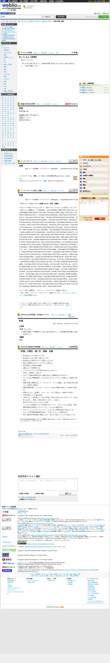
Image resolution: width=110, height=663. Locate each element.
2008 (67, 274)
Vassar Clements (27, 251)
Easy (30, 215)
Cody (62, 251)
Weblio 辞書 (99, 1)
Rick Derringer (45, 234)
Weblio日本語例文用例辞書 (30, 347)
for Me (30, 239)
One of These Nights (49, 249)
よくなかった (52, 370)
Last (41, 271)
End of (36, 220)
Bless (58, 276)
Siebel (23, 220)
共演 (44, 181)
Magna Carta (73, 254)
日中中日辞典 (34, 1)
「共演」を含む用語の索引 (28, 497)
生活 (5, 71)
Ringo (57, 244)
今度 (35, 358)
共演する (36, 365)
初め (62, 410)
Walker (55, 210)
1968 (60, 210)
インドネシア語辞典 (93, 593)
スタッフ (26, 412)
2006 (55, 274)
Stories (62, 234)
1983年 (35, 385)
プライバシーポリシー (14, 587)
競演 (44, 433)
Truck (40, 212)
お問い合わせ (51, 580)
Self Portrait (63, 220)
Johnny (70, 247)
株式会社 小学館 (22, 512)
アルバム (36, 207)
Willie (57, 237)
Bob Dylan (72, 220)
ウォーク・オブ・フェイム (46, 407)
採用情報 (70, 584)
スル (27, 63)
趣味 (5, 76)
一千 (29, 115)
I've (36, 261)
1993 (45, 269)
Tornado (38, 244)
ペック (25, 405)
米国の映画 (26, 387)
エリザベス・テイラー (54, 378)
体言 (19, 21)
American (33, 234)
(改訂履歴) (40, 520)
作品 (69, 382)
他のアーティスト (51, 207)
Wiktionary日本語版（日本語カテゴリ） (35, 315)
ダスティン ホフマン (39, 363)
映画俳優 (36, 378)
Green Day (52, 259)
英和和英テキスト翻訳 (29, 476)
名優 (30, 66)
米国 (24, 382)
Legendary (25, 286)
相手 (28, 395)
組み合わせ (39, 395)
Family (35, 276)
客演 (35, 433)
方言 (5, 88)
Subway (38, 232)
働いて (38, 397)
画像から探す (31, 582)
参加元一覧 (105, 13)
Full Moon (57, 242)
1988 (23, 266)
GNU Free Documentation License (49, 518)
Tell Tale (28, 274)
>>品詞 (62, 435)
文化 (5, 69)
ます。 (50, 400)
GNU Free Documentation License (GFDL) (41, 523)
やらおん (85, 163)
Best (67, 261)
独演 (47, 433)
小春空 (85, 169)
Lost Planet (73, 251)
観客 (44, 375)
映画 (24, 332)
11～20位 (91, 160)
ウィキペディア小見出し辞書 (31, 190)
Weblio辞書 (25, 521)
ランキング (51, 52)
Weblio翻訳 (91, 586)
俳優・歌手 (50, 63)
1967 (40, 286)
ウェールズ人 (27, 378)
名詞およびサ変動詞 (28, 21)
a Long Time (64, 254)
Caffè (60, 284)
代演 (38, 433)
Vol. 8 (22, 274)
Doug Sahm (46, 244)
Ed (48, 212)
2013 (65, 281)
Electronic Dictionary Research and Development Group (74, 570)
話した (57, 400)
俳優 (35, 332)
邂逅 (84, 172)
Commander (57, 251)
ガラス (28, 402)
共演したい (37, 355)
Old (66, 229)
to (73, 259)
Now (71, 212)
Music (23, 224)
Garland (25, 237)
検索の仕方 (11, 582)
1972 (44, 227)
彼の (75, 405)
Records (74, 229)
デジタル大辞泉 (26, 52)
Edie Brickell (39, 269)
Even (45, 259)
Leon (22, 261)
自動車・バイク (8, 57)
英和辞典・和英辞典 (93, 584)
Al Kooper (41, 215)
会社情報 (70, 582)
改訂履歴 (73, 536)
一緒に (31, 63)
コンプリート (87, 166)
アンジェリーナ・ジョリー (44, 410)
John (65, 227)
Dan (69, 229)
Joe (39, 266)
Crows (34, 266)
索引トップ (37, 52)
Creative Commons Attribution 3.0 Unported (39, 546)
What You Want (67, 232)
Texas (33, 244)
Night (43, 232)
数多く (38, 414)
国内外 (29, 414)
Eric (34, 227)
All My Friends (25, 279)
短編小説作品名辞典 (28, 104)
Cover (54, 266)
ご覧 (56, 397)
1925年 (71, 378)
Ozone (49, 251)
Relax (74, 269)
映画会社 (38, 412)
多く (30, 207)
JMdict (30, 570)
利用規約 (10, 586)
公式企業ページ (72, 580)
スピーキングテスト (10, 163)
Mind (23, 271)
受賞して (43, 414)
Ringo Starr (64, 244)
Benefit (38, 281)
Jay (27, 271)
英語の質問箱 (8, 158)
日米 (26, 66)
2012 (22, 281)
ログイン (90, 1)
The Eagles (61, 249)
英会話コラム (8, 153)
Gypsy (53, 222)
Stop (44, 212)
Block (59, 261)
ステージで (26, 375)
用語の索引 (44, 52)
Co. (22, 249)
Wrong (32, 220)
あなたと (29, 355)
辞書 (4, 1)
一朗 (26, 111)
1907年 (70, 387)
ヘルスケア (7, 74)
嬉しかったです (48, 360)
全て (3, 45)
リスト (25, 210)
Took (57, 254)
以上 (44, 332)
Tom (75, 212)
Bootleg (71, 271)
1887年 (29, 385)
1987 (34, 264)
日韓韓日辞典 (43, 1)
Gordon (22, 232)
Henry (43, 266)
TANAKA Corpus (6, 542)
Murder (28, 266)
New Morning (26, 222)
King (71, 274)
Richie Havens (63, 215)
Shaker (58, 266)
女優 (27, 365)
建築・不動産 (8, 64)
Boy (38, 234)
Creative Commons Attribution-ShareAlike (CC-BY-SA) (45, 535)
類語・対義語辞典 (13, 1)
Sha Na (43, 224)
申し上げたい (27, 400)
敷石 (28, 407)
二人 (59, 63)
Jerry (48, 210)
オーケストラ (61, 414)
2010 (47, 279)
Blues (74, 244)
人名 (5, 86)
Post (40, 264)
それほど (45, 370)
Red (71, 259)
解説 (57, 203)
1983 (67, 259)
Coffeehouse (34, 286)
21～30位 (98, 160)
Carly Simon (65, 224)
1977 (21, 256)
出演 (51, 332)
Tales (39, 251)
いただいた (61, 397)
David (48, 232)
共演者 (34, 368)
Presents (22, 276)
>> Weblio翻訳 (104, 198)
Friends (46, 264)
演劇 (28, 332)
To (73, 232)
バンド (60, 207)
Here (34, 279)
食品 (5, 83)
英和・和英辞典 (24, 1)
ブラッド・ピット (28, 410)
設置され (58, 407)
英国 (33, 382)
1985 (32, 261)
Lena (64, 284)
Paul (58, 222)
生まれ (36, 382)
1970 (47, 215)
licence (36, 571)
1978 (41, 259)
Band (72, 276)
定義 (84, 188)
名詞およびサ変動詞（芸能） (43, 21)
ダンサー (30, 392)
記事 (41, 203)
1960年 (34, 407)
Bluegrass (24, 247)
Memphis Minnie (62, 279)
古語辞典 (51, 1)
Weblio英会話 (8, 156)
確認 (84, 185)
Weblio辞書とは (12, 580)
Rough (60, 227)
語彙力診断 (7, 160)
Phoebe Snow (48, 247)
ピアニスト (33, 370)
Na (47, 224)
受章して (36, 400)
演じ (34, 63)
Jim (37, 264)
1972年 (70, 392)
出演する (71, 63)
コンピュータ (8, 52)
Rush (43, 217)
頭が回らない (87, 191)
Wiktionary (71, 316)
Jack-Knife (47, 222)
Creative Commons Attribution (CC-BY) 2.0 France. (40, 544)
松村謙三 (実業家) (88, 175)
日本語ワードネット (23, 562)
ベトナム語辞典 (92, 597)
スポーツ (6, 79)
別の (68, 332)
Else (59, 239)
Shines (75, 247)
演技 (24, 368)
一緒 (47, 332)
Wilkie (75, 274)
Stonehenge (53, 215)
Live (20, 259)
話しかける (60, 375)
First (50, 279)
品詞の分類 (13, 21)
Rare (37, 274)
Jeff (51, 210)
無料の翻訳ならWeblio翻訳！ (31, 7)
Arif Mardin (41, 279)
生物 (5, 81)
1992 (74, 266)
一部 (20, 210)
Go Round (46, 271)
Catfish (50, 269)
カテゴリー (59, 161)
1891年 (64, 392)
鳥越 (24, 111)
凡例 (57, 52)
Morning (30, 269)
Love (26, 281)
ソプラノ (26, 370)
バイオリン (40, 402)
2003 (35, 271)
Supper (57, 269)
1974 (41, 247)
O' (71, 234)
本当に (41, 400)
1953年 (34, 405)
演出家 (36, 392)
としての (33, 395)
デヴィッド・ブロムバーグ (29, 203)
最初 (24, 407)
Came (55, 279)
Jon (62, 269)
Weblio (19, 536)
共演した (50, 363)
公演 (24, 373)
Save (44, 281)
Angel (68, 276)
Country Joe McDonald (42, 256)
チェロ (34, 402)
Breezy (57, 234)
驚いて (45, 400)
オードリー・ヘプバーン (56, 405)
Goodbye (27, 256)
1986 (63, 261)
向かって (50, 375)
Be (61, 232)
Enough (32, 242)
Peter (42, 242)
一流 (55, 414)
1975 (67, 249)
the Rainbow (43, 220)
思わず (85, 181)
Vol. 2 (25, 249)
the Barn (49, 281)
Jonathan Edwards (39, 239)
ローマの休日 (42, 405)
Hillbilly (72, 249)
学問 (5, 67)
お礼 (75, 397)
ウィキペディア (26, 161)
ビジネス (6, 47)
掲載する (32, 210)
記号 (3, 147)
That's (28, 242)
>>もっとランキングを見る (100, 194)
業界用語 (6, 50)
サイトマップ (11, 589)
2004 (63, 271)
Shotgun (53, 237)
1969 (30, 212)
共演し (70, 405)
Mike (24, 229)
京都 (26, 115)
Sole (63, 276)
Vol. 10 (24, 284)
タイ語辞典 (91, 595)
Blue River (28, 227)
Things (62, 212)
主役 (42, 63)
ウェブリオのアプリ (33, 580)
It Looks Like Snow (35, 254)
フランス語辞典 (92, 591)
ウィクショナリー (30, 181)
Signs (33, 274)
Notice (67, 212)
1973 (26, 234)
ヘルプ (107, 1)
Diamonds (50, 227)
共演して (67, 207)
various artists (58, 281)
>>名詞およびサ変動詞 (71, 435)
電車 (5, 54)
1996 (70, 269)
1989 (47, 266)
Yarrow (47, 242)
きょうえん (27, 329)
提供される (63, 412)
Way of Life (70, 210)
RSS (62, 607)
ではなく (40, 375)
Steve (71, 239)
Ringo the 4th (59, 256)
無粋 (84, 178)
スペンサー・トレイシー (43, 387)
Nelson (67, 237)
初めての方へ (97, 13)
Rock (43, 261)
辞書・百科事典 (8, 91)
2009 (53, 276)
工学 (5, 62)
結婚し (60, 382)
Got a (39, 261)
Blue (75, 259)
